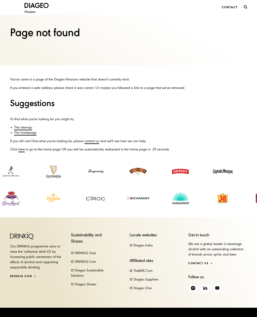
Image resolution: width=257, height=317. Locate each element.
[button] (83, 253)
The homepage (25, 133)
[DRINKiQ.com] (23, 276)
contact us (91, 141)
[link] (230, 7)
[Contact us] (200, 263)
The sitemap (23, 127)
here (21, 149)
